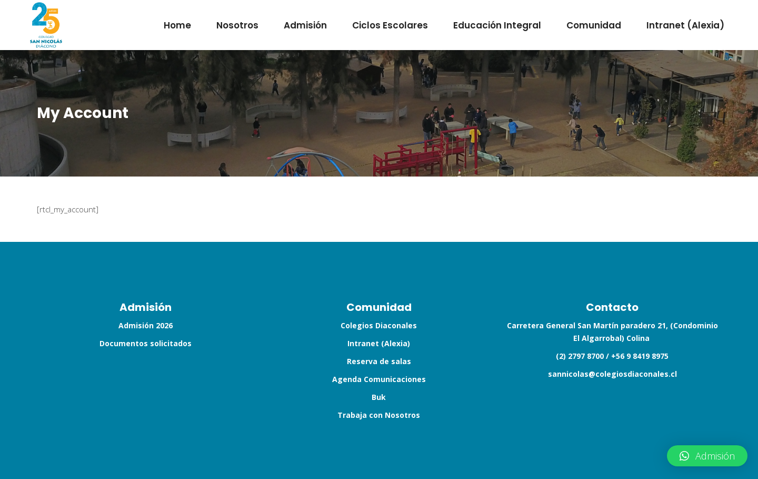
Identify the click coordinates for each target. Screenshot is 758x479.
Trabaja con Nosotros (378, 415)
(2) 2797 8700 (580, 356)
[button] (707, 455)
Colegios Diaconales (379, 325)
